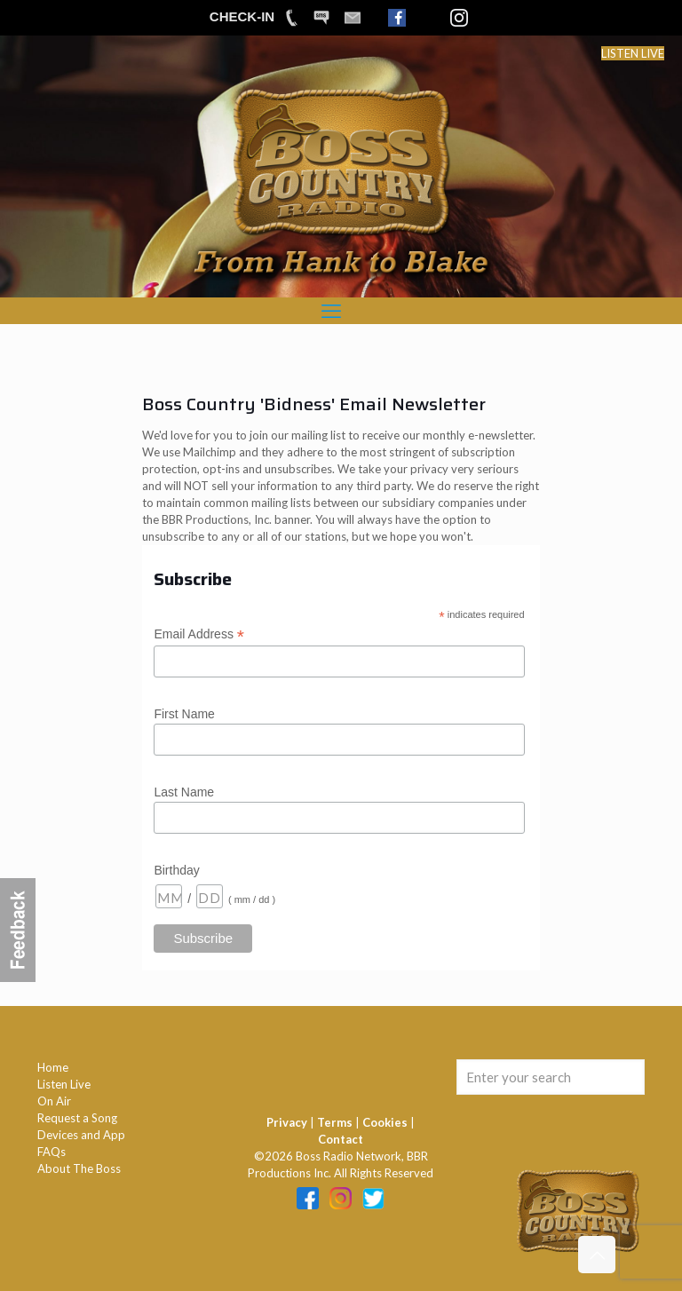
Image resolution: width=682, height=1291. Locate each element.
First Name (184, 714)
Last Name (184, 792)
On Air (54, 1101)
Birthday (176, 870)
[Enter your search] (550, 1077)
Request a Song (77, 1118)
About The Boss (79, 1168)
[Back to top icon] (596, 1254)
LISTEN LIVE (632, 53)
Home (52, 1067)
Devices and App (81, 1135)
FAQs (51, 1151)
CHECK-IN (242, 16)
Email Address (199, 634)
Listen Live (64, 1084)
